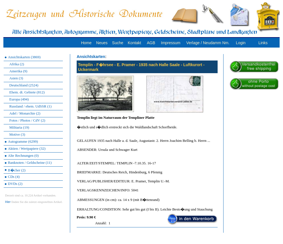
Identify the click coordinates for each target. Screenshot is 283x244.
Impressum (170, 43)
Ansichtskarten (91, 56)
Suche (117, 43)
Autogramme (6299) (23, 141)
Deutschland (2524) (23, 85)
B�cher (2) (16, 170)
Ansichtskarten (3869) (24, 57)
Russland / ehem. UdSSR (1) (30, 106)
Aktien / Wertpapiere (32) (26, 148)
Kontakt (134, 43)
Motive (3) (17, 134)
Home (86, 43)
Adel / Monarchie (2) (24, 113)
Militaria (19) (19, 127)
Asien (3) (16, 78)
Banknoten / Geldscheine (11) (30, 162)
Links (263, 43)
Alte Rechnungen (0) (23, 155)
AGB (151, 43)
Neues (101, 43)
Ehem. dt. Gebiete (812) (27, 92)
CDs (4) (14, 176)
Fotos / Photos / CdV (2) (27, 120)
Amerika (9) (18, 71)
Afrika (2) (16, 64)
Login (241, 43)
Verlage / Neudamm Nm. (207, 43)
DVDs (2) (15, 184)
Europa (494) (19, 99)
